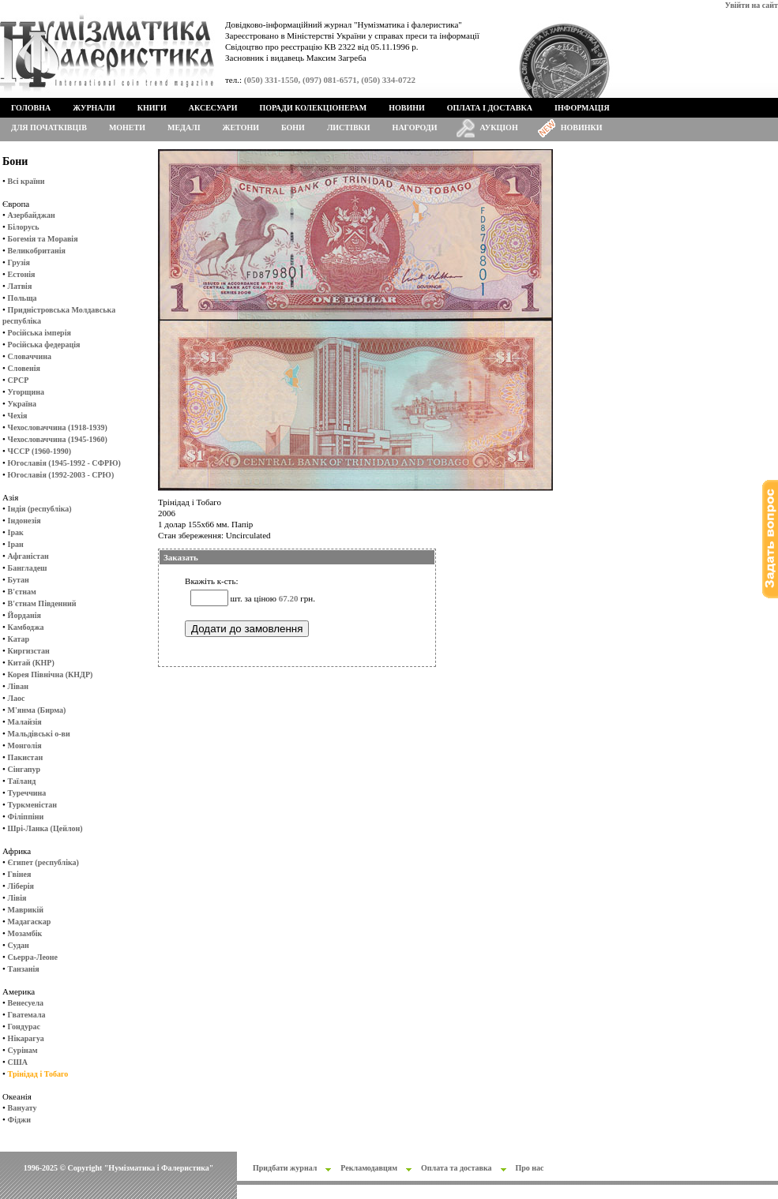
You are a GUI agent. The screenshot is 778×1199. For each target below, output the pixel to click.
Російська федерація (44, 344)
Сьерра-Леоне (33, 957)
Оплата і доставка (489, 107)
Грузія (19, 262)
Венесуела (25, 1003)
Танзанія (23, 969)
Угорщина (26, 392)
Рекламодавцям (368, 1167)
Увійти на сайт (751, 5)
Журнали (94, 107)
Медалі (184, 127)
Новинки (582, 127)
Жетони (241, 127)
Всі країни (26, 181)
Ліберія (21, 886)
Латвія (20, 286)
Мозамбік (25, 933)
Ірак (16, 532)
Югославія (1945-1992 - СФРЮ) (64, 463)
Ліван (18, 686)
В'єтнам (22, 591)
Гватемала (27, 1014)
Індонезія (24, 520)
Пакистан (25, 757)
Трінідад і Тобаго (38, 1074)
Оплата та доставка (456, 1167)
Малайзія (25, 722)
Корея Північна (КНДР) (50, 674)
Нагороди (415, 127)
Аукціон (499, 127)
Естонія (22, 274)
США (18, 1062)
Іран (16, 544)
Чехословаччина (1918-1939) (57, 427)
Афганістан (28, 556)
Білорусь (23, 227)
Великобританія (37, 250)
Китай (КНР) (31, 662)
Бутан (18, 579)
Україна (22, 403)
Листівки (348, 127)
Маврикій (25, 909)
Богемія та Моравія (43, 238)
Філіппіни (26, 816)
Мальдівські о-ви (39, 733)
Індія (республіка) (40, 508)
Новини (407, 107)
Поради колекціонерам (312, 107)
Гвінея (20, 874)
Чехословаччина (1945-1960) (57, 439)
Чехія (18, 415)
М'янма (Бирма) (37, 710)
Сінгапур (24, 769)
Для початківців (49, 127)
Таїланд (22, 781)
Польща (22, 298)
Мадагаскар (29, 921)
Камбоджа (26, 627)
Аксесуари (213, 107)
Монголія (25, 745)
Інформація (582, 107)
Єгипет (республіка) (43, 862)
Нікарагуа (26, 1038)
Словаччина (29, 356)
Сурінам (23, 1050)
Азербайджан (31, 215)
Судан (18, 945)
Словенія (24, 368)
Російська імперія (39, 332)
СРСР (18, 380)
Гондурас (24, 1026)
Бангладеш (27, 568)
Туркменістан (33, 804)
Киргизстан (29, 650)
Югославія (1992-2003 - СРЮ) (61, 474)
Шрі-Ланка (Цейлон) (45, 828)
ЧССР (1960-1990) (39, 451)
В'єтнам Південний (42, 603)
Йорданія (24, 615)
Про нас (530, 1167)
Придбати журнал (285, 1167)
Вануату (22, 1107)
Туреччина (27, 793)
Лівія (17, 898)
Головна (31, 107)
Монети (127, 127)
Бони (293, 127)
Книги (152, 107)
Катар (18, 639)
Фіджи (19, 1119)
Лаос (16, 698)
